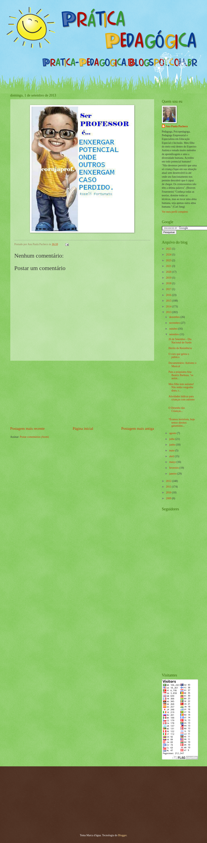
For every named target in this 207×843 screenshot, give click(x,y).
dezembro (174, 317)
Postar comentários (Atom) (34, 436)
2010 (169, 492)
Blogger (122, 835)
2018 (169, 283)
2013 (169, 312)
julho (172, 439)
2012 (169, 481)
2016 (169, 295)
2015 (169, 300)
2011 (169, 486)
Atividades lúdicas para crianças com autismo (182, 398)
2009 (169, 498)
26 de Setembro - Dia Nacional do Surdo (180, 341)
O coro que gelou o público (179, 356)
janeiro (173, 473)
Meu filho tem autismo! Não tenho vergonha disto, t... (181, 387)
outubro (173, 328)
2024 (169, 254)
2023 (169, 260)
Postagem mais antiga (137, 428)
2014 (169, 306)
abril (172, 456)
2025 (169, 248)
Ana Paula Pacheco (177, 126)
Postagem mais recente (27, 428)
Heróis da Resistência (180, 348)
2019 (169, 277)
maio (172, 450)
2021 (169, 266)
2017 (169, 289)
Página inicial (83, 428)
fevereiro (174, 467)
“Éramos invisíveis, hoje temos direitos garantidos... (182, 422)
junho (172, 444)
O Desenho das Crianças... (177, 409)
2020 (169, 271)
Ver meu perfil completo (175, 211)
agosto (173, 433)
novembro (175, 322)
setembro (174, 334)
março (172, 462)
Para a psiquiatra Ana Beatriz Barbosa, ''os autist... (181, 375)
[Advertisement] (82, 393)
